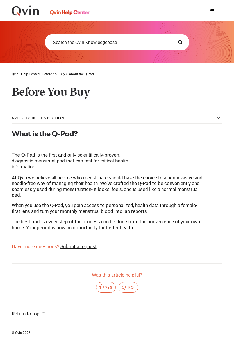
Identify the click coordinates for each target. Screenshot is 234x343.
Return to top (29, 313)
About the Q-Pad (81, 74)
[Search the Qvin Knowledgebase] (117, 42)
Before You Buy (53, 74)
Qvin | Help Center (25, 74)
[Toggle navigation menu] (212, 10)
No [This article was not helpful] (131, 287)
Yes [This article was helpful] (109, 287)
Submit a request (78, 246)
